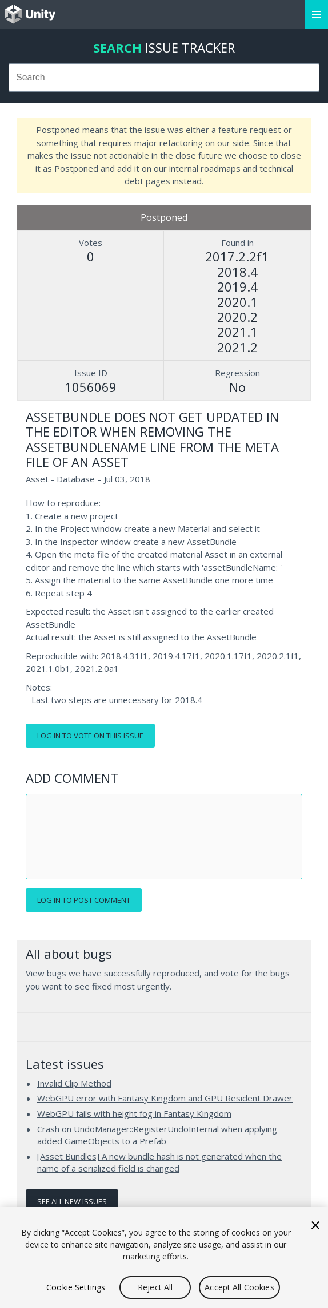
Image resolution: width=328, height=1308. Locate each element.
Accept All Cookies (239, 1287)
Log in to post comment (83, 900)
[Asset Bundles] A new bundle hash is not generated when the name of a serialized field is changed (159, 1162)
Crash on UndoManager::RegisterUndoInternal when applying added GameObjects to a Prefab (157, 1135)
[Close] (315, 1225)
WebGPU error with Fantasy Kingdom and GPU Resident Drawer (165, 1098)
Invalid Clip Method (74, 1083)
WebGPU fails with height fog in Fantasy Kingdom (134, 1113)
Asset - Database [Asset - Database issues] (60, 479)
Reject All (155, 1287)
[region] (164, 1257)
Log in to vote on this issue (90, 735)
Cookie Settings (75, 1287)
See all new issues (72, 1201)
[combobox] (164, 77)
